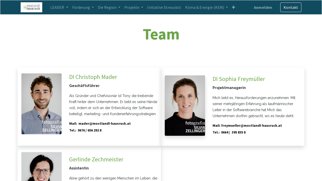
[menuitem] (165, 7)
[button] (234, 7)
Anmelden (262, 7)
